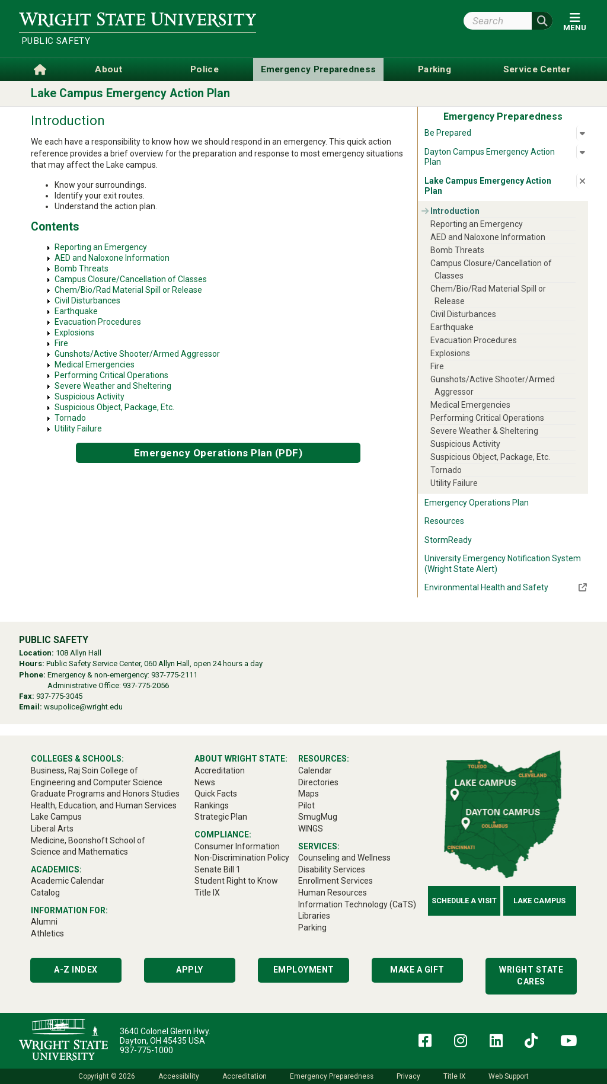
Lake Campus (539, 900)
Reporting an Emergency (101, 247)
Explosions (74, 332)
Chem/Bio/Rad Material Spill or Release (128, 290)
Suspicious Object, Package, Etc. (114, 407)
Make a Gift (417, 969)
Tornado (70, 418)
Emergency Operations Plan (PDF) (218, 453)
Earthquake (76, 311)
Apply (189, 969)
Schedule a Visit (464, 900)
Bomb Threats (81, 268)
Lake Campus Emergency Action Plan (130, 93)
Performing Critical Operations (111, 375)
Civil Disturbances (87, 300)
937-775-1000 (146, 1050)
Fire (61, 343)
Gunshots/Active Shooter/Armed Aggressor (137, 354)
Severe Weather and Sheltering (113, 386)
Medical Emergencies (95, 364)
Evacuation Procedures (98, 322)
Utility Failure (78, 428)
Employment (303, 969)
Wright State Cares (531, 975)
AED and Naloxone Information (112, 258)
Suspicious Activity (89, 396)
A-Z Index (76, 969)
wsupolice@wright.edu (83, 706)
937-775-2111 (174, 674)
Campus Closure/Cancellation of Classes (131, 279)
